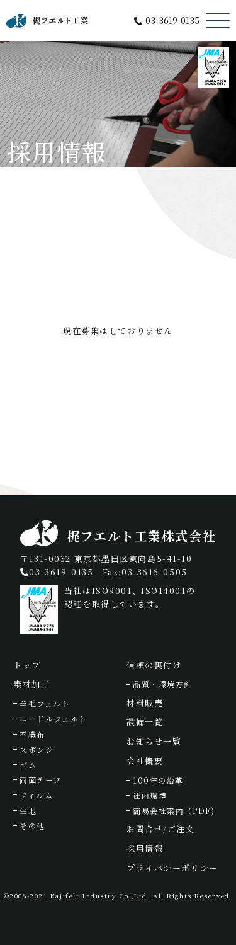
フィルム (36, 794)
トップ (27, 665)
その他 (32, 825)
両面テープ (41, 779)
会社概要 (144, 761)
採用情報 (144, 848)
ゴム (28, 764)
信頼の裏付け (153, 665)
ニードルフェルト (53, 718)
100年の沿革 (158, 780)
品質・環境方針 (163, 684)
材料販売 (144, 703)
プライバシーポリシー (172, 868)
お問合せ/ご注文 (160, 829)
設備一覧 (144, 722)
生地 (28, 810)
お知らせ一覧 (153, 741)
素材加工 (31, 684)
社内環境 (150, 795)
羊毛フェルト (45, 703)
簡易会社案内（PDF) (174, 810)
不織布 (32, 734)
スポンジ (36, 749)
